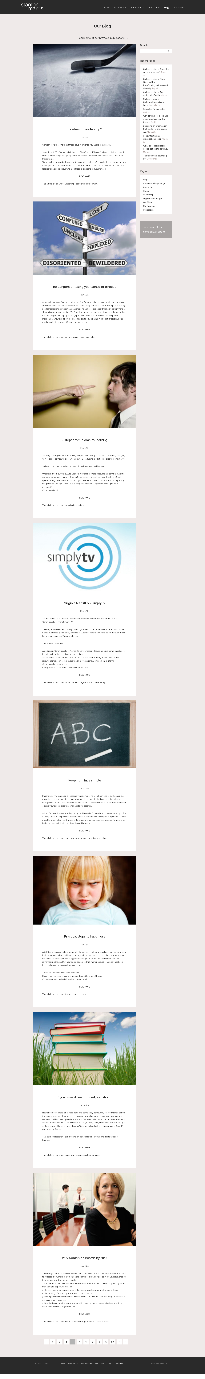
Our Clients (153, 7)
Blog (166, 7)
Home (106, 7)
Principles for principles (154, 109)
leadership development (86, 184)
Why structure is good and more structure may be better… (155, 119)
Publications (149, 210)
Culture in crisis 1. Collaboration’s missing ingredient (153, 102)
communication (72, 337)
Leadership (148, 195)
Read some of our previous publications (103, 37)
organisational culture (74, 505)
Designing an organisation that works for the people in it (155, 129)
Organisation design (152, 198)
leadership (69, 184)
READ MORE (84, 176)
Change (68, 994)
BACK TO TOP (42, 1364)
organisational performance (87, 1155)
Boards (68, 1321)
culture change (79, 1321)
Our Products (137, 7)
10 (112, 1341)
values (93, 337)
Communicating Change (154, 183)
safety (102, 682)
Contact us (178, 7)
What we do (120, 7)
